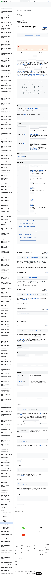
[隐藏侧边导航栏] (12, 574)
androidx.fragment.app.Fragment (25, 229)
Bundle (35, 183)
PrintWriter (32, 171)
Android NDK (41, 554)
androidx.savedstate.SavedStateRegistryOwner (28, 237)
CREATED (33, 421)
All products (17, 567)
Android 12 (34, 548)
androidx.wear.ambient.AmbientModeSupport (26, 40)
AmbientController (34, 71)
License (19, 571)
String (24, 125)
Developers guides (40, 548)
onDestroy (32, 188)
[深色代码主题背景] (47, 34)
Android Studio (44, 1)
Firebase (16, 564)
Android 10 (34, 551)
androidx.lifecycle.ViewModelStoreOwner (27, 242)
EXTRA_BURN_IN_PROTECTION (35, 125)
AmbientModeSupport (29, 35)
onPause (31, 200)
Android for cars (28, 550)
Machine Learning (22, 546)
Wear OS (28, 546)
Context (35, 176)
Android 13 (34, 546)
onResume (31, 205)
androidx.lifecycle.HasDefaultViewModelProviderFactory (29, 231)
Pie (33, 553)
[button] (6, 12)
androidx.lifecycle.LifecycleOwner (25, 234)
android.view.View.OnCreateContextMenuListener (28, 240)
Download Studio (40, 552)
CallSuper (32, 175)
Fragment (38, 35)
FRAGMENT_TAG (32, 143)
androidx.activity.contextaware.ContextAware (27, 226)
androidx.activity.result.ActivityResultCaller (27, 220)
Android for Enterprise (16, 547)
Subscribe (39, 573)
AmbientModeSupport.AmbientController (35, 117)
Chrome (16, 562)
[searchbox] (6, 8)
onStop (31, 211)
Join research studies (47, 552)
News (15, 551)
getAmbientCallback (40, 61)
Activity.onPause (20, 475)
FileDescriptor (41, 170)
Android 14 (34, 545)
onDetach (31, 193)
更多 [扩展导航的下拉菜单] (11, 1)
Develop (25, 10)
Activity (25, 114)
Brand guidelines (24, 571)
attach (34, 67)
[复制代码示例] (47, 79)
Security (16, 548)
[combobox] (25, 1)
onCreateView (19, 414)
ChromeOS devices (28, 548)
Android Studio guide (41, 546)
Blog (15, 553)
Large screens (29, 544)
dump (31, 170)
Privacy (22, 552)
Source (16, 550)
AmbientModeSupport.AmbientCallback (34, 108)
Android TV (28, 552)
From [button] (26, 220)
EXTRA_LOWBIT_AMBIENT (34, 134)
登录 (49, 1)
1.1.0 (47, 28)
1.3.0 (47, 29)
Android (16, 544)
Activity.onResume (23, 489)
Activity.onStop (20, 504)
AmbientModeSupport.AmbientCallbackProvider (33, 112)
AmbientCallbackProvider (22, 61)
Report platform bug (47, 544)
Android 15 (34, 543)
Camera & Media (22, 550)
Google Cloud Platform (18, 566)
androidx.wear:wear (45, 25)
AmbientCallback (26, 63)
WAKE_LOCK (35, 55)
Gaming (22, 543)
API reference (4, 4)
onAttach (31, 176)
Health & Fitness (22, 548)
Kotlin (44, 30)
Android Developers (19, 10)
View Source (45, 27)
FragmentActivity (32, 59)
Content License (42, 508)
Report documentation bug (47, 547)
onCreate (31, 183)
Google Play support (47, 550)
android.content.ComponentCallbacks (26, 223)
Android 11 (34, 550)
